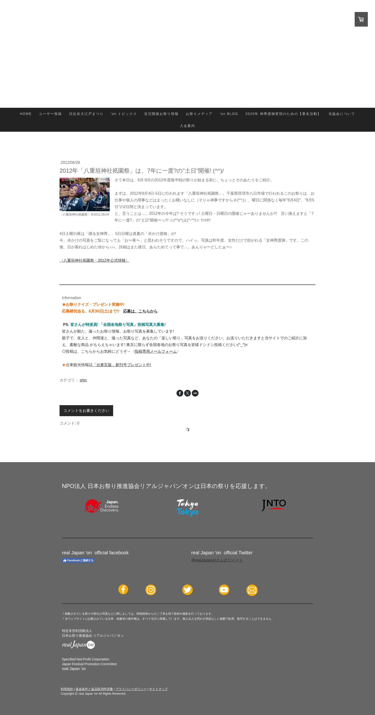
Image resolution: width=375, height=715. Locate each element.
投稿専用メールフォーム (156, 351)
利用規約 (67, 689)
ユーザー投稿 (50, 114)
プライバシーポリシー (131, 689)
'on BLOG (229, 114)
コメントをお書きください (86, 411)
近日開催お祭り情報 (161, 114)
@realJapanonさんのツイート (217, 560)
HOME (26, 114)
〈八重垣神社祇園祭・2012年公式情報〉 (94, 260)
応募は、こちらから (140, 311)
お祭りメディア (199, 114)
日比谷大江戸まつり (86, 114)
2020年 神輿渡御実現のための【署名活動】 (283, 114)
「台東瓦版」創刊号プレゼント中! (122, 365)
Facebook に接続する (78, 560)
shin (83, 380)
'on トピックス (124, 114)
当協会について (341, 114)
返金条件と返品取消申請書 (94, 689)
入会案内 (187, 126)
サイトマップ (158, 689)
